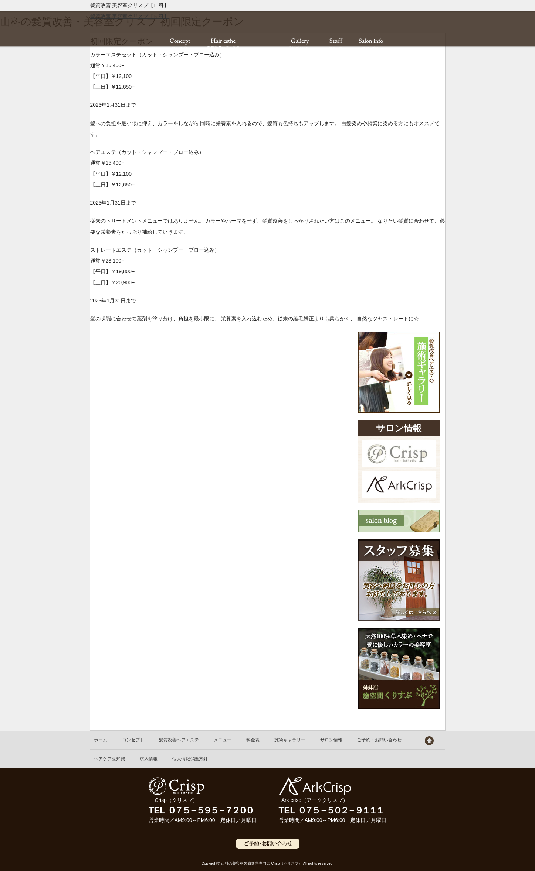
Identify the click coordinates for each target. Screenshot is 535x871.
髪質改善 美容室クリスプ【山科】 (129, 16)
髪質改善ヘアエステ (179, 740)
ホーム (100, 740)
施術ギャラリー (289, 740)
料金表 (253, 740)
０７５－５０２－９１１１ (340, 810)
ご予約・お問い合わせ (379, 740)
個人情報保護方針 (190, 758)
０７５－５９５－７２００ (210, 810)
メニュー (222, 740)
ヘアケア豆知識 (109, 758)
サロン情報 (331, 740)
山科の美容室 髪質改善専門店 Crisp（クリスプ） (261, 863)
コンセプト (133, 740)
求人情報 (149, 758)
